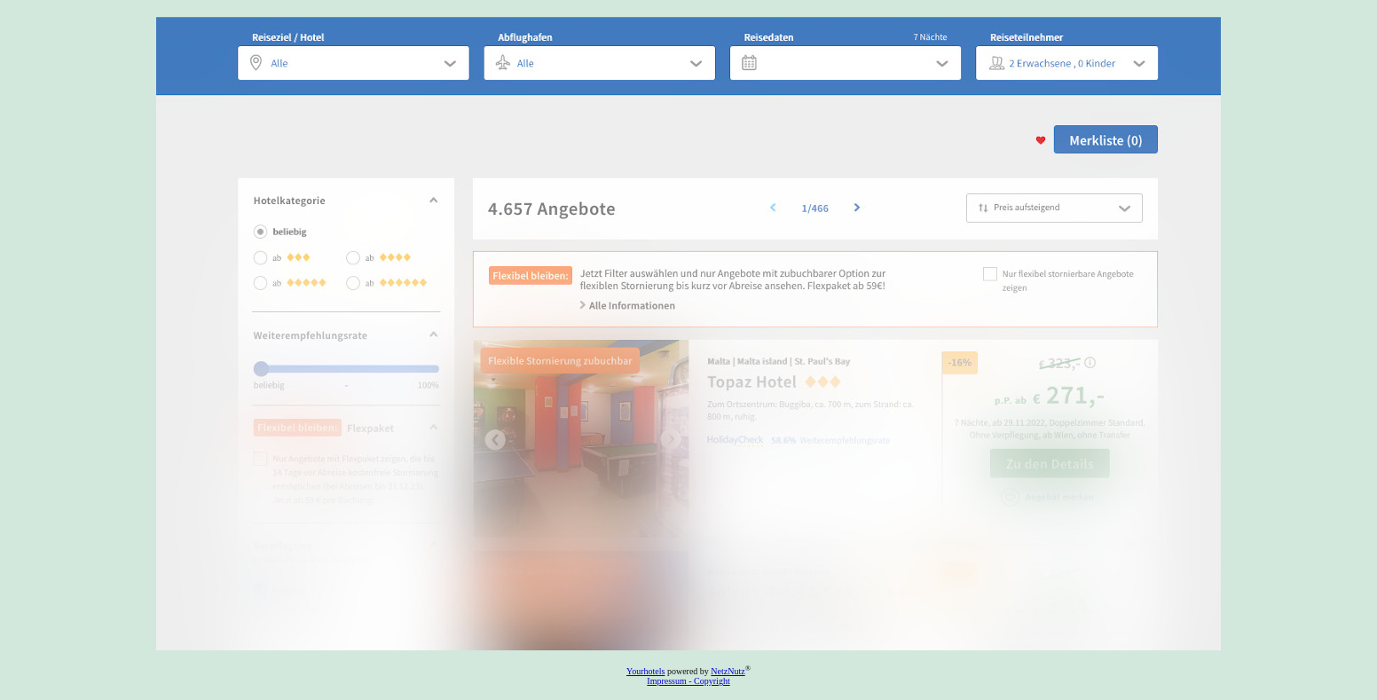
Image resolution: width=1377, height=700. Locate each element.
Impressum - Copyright (688, 681)
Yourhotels (645, 671)
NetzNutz (727, 671)
